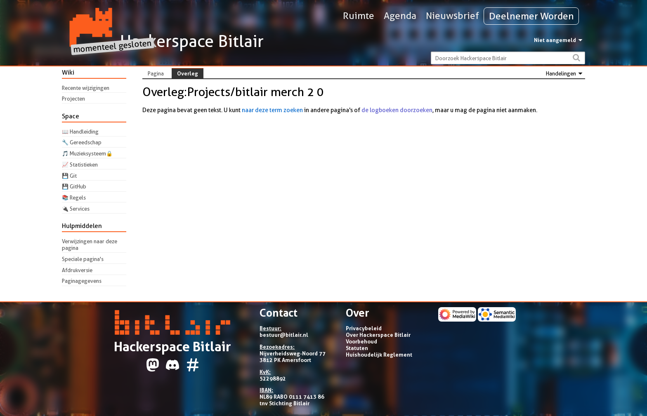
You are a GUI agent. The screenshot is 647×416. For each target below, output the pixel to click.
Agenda (400, 15)
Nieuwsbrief (452, 15)
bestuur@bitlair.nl (284, 334)
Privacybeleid (364, 328)
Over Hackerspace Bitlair (378, 334)
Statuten (357, 348)
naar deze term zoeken (272, 110)
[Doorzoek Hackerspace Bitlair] (508, 58)
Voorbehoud (361, 341)
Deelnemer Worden (531, 16)
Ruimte (358, 15)
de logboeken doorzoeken (396, 110)
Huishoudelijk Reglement (379, 354)
